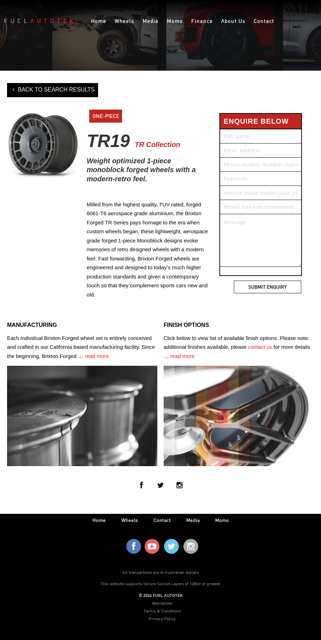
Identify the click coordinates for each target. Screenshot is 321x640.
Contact (264, 21)
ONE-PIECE (105, 116)
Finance (202, 21)
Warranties (162, 602)
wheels (129, 520)
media (193, 520)
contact (162, 520)
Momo (175, 21)
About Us (233, 21)
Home (98, 21)
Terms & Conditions (162, 610)
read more (97, 356)
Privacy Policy (162, 618)
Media (150, 21)
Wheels (124, 21)
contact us (260, 347)
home (99, 520)
